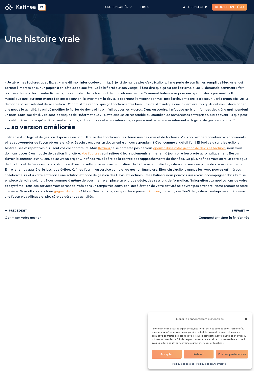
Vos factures (91, 153)
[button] (246, 319)
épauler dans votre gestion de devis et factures (189, 148)
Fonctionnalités (118, 7)
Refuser (198, 354)
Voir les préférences (232, 354)
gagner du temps (67, 191)
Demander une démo (229, 7)
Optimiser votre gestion (64, 213)
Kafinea (104, 148)
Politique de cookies (183, 363)
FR (41, 7)
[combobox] (42, 7)
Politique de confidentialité (211, 363)
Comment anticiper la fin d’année (189, 213)
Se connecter (197, 7)
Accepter (166, 354)
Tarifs (144, 7)
